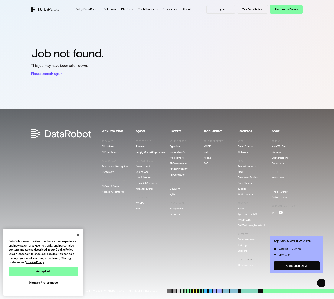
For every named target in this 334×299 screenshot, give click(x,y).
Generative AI (177, 152)
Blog (240, 171)
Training (242, 245)
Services (175, 214)
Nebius (207, 157)
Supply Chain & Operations (151, 152)
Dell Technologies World (251, 225)
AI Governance (178, 163)
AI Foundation (177, 174)
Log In (221, 9)
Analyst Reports (247, 166)
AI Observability (178, 168)
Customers (108, 171)
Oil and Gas (142, 171)
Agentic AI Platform (113, 191)
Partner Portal (280, 197)
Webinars (243, 152)
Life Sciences (143, 177)
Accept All (43, 271)
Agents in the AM (247, 214)
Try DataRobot (252, 9)
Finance (140, 146)
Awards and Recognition (115, 166)
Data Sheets (245, 183)
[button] (87, 9)
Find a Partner (280, 191)
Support (242, 250)
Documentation (246, 239)
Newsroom (278, 177)
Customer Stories (248, 177)
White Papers (245, 194)
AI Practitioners (110, 152)
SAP (138, 208)
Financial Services (146, 183)
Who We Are (279, 146)
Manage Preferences (43, 282)
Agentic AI (175, 146)
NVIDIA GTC (244, 219)
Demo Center (245, 146)
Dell (206, 152)
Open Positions (280, 157)
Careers (276, 152)
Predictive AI (177, 157)
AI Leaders (107, 146)
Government (143, 166)
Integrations (176, 208)
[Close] (78, 235)
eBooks (242, 188)
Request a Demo (286, 9)
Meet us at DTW (297, 265)
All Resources (245, 265)
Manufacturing (144, 188)
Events (241, 208)
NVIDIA (140, 202)
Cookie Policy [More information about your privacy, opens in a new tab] (35, 262)
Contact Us (278, 163)
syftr (172, 194)
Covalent (175, 188)
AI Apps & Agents (111, 185)
